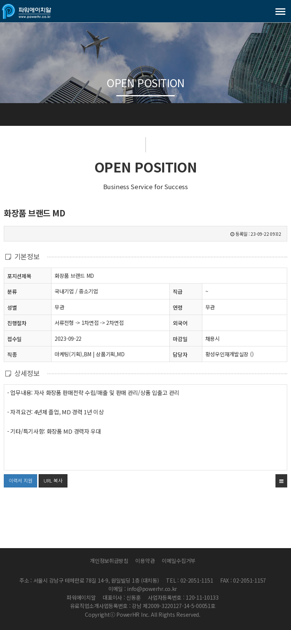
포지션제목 (19, 276)
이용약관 (145, 560)
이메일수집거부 (179, 560)
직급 (177, 291)
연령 (177, 307)
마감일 (180, 339)
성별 (12, 307)
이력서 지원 (18, 479)
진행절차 (17, 323)
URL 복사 (53, 480)
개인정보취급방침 (109, 560)
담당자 (180, 354)
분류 (12, 291)
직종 (12, 354)
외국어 (180, 323)
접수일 (14, 339)
